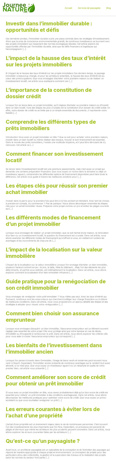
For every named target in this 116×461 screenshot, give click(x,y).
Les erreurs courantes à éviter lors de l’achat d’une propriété (53, 412)
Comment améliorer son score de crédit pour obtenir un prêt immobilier (56, 380)
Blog (108, 8)
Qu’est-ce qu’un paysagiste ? (43, 441)
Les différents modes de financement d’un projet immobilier (53, 220)
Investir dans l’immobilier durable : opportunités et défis (49, 26)
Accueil (68, 8)
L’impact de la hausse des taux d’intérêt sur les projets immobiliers (56, 61)
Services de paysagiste (89, 8)
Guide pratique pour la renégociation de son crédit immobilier (56, 284)
